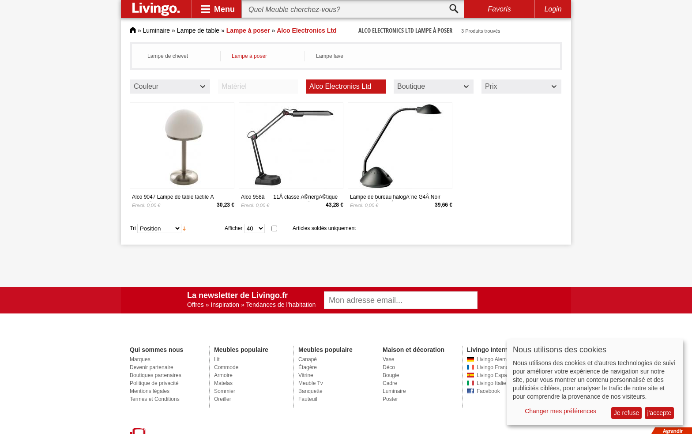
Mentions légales (149, 391)
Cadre (390, 383)
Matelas (223, 383)
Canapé (307, 359)
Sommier (224, 391)
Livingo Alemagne (498, 359)
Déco (389, 367)
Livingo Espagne (496, 375)
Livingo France (494, 367)
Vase (388, 359)
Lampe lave (329, 56)
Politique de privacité (154, 383)
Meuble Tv (310, 383)
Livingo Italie (491, 383)
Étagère (307, 367)
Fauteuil (307, 399)
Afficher (233, 228)
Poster (390, 399)
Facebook (488, 391)
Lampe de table (198, 30)
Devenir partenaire (151, 367)
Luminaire (156, 30)
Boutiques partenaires (155, 375)
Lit (217, 359)
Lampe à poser (249, 56)
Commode (226, 367)
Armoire (223, 375)
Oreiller (222, 399)
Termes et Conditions (155, 399)
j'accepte (659, 412)
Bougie (391, 375)
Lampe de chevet (167, 56)
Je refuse (626, 412)
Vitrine (305, 375)
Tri (133, 228)
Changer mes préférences (560, 411)
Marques (140, 359)
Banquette (310, 391)
